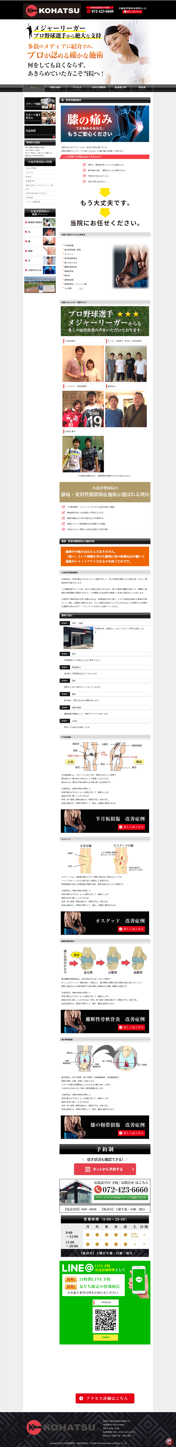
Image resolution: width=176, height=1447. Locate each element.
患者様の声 (120, 88)
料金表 (142, 88)
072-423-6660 (118, 1425)
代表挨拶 (29, 197)
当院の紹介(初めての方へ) (36, 193)
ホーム (34, 88)
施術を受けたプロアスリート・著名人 (39, 187)
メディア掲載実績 (33, 202)
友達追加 (105, 1337)
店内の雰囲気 (99, 88)
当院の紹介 (55, 88)
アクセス (77, 88)
